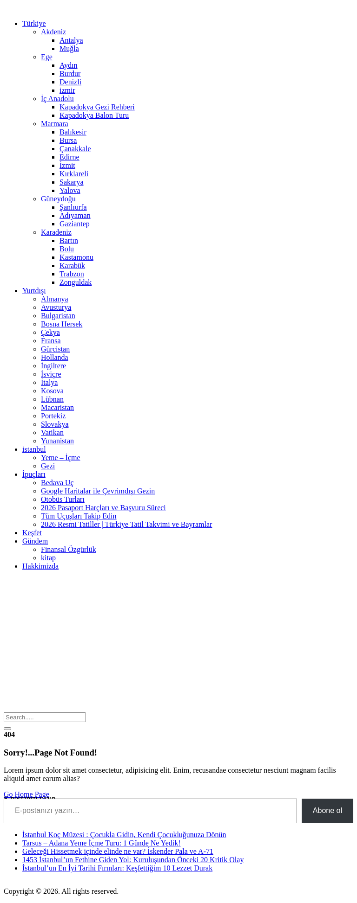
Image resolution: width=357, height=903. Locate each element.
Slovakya (55, 424)
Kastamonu (76, 257)
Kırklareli (74, 174)
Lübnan (52, 399)
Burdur (70, 73)
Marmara (54, 124)
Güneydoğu (58, 199)
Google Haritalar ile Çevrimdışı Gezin (98, 491)
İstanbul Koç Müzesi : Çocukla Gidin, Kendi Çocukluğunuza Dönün (124, 835)
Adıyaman (75, 215)
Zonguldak (76, 282)
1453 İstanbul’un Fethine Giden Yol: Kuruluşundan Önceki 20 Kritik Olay (133, 860)
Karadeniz (56, 232)
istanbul (34, 449)
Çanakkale (75, 149)
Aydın (69, 65)
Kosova (52, 391)
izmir (67, 90)
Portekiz (53, 416)
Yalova (70, 190)
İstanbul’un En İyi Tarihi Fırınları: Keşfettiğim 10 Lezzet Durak (117, 868)
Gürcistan (55, 349)
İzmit (67, 165)
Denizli (70, 82)
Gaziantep (75, 224)
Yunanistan (57, 441)
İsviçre (51, 374)
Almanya (54, 299)
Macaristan (57, 407)
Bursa (68, 140)
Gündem (35, 541)
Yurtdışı (34, 291)
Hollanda (54, 357)
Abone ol (327, 810)
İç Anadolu (57, 98)
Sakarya (72, 182)
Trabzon (72, 274)
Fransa (51, 341)
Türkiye (34, 23)
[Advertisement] (178, 643)
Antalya (71, 40)
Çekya (50, 332)
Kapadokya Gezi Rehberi (97, 107)
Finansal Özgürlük (68, 549)
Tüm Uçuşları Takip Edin (79, 516)
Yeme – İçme (60, 457)
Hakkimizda (40, 566)
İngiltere (53, 366)
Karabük (72, 265)
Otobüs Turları (63, 499)
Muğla (69, 48)
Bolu (67, 249)
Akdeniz (53, 32)
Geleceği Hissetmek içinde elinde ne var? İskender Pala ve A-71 (117, 851)
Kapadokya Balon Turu (94, 115)
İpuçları (34, 474)
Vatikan (52, 432)
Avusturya (56, 307)
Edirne (69, 157)
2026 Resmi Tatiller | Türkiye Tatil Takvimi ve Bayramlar (126, 524)
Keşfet (32, 533)
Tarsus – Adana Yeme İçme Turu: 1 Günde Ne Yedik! (101, 843)
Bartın (69, 240)
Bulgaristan (58, 316)
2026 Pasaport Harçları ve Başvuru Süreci (103, 508)
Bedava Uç (57, 483)
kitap (48, 558)
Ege (47, 57)
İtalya (49, 382)
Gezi (48, 466)
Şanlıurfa (73, 207)
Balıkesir (73, 132)
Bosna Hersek (61, 324)
